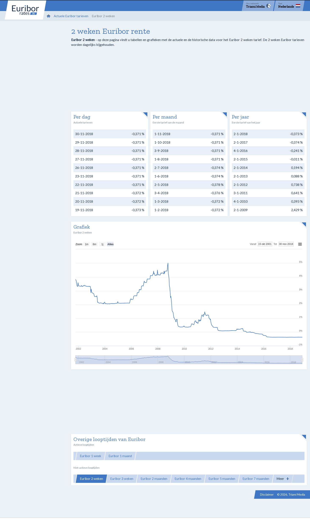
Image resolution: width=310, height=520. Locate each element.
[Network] (258, 5)
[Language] (289, 5)
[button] (282, 479)
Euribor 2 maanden (154, 478)
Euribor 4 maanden (188, 478)
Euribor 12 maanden (221, 456)
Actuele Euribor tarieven (71, 16)
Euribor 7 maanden (255, 478)
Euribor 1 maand (120, 456)
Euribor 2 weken (91, 478)
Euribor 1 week (90, 456)
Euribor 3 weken (121, 478)
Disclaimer (267, 494)
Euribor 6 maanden (186, 456)
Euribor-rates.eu (25, 10)
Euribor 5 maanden (222, 478)
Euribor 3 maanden (152, 456)
